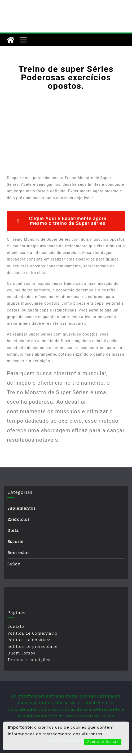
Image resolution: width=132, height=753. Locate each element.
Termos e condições (28, 659)
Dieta (13, 530)
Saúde (13, 564)
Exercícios (18, 519)
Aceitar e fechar (102, 742)
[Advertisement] (66, 132)
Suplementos (21, 508)
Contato (15, 626)
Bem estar (18, 552)
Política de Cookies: (28, 640)
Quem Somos (21, 653)
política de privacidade (32, 646)
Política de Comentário (32, 633)
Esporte (15, 541)
